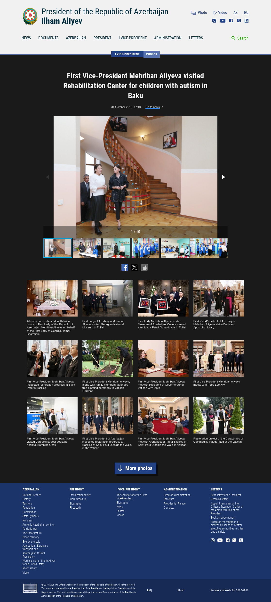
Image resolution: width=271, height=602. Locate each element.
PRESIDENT (102, 38)
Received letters (219, 499)
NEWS (26, 38)
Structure (169, 499)
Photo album (30, 568)
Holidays (27, 520)
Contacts (169, 507)
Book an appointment (223, 517)
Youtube (222, 21)
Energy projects (31, 541)
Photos (151, 54)
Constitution (29, 512)
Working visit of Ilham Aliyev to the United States (39, 562)
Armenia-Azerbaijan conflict (38, 524)
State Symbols (31, 516)
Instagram (214, 21)
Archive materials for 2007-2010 (229, 590)
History (27, 499)
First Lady (75, 507)
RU (246, 12)
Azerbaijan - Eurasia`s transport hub (35, 547)
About (180, 590)
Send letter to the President (226, 495)
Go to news (152, 106)
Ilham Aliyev (61, 21)
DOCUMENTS (48, 38)
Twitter (239, 21)
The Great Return (32, 533)
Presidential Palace (174, 503)
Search (242, 38)
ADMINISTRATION (168, 38)
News (120, 506)
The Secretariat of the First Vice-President (132, 496)
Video (222, 12)
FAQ (149, 590)
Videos (120, 515)
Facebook (231, 21)
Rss (246, 21)
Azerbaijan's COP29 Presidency (34, 555)
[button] (223, 177)
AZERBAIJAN (76, 38)
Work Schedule (78, 499)
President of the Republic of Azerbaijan (104, 11)
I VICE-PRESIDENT (133, 38)
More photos (138, 468)
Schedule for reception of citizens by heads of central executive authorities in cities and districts (227, 527)
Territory (27, 503)
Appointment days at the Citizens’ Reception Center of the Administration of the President (227, 508)
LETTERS (196, 38)
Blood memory (31, 537)
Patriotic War (30, 528)
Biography (75, 503)
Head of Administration (177, 495)
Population (29, 507)
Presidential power (80, 495)
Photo (202, 12)
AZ (235, 12)
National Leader (32, 495)
